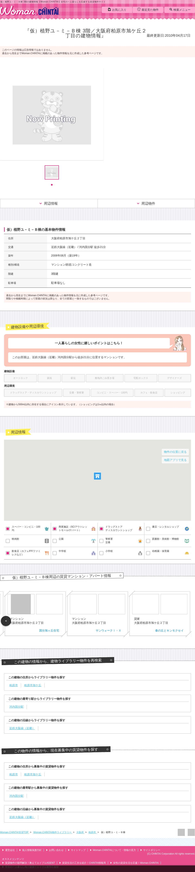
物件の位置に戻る (175, 451)
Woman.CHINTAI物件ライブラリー (52, 832)
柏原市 (92, 832)
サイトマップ (77, 850)
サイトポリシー (150, 850)
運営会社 (8, 850)
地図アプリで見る (175, 460)
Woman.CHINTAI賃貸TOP (14, 832)
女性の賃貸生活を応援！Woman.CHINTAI (134, 862)
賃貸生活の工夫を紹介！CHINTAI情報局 (82, 862)
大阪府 (80, 832)
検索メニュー (180, 9)
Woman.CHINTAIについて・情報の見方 (113, 850)
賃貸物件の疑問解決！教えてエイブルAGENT (28, 862)
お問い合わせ (55, 850)
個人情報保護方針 (30, 850)
